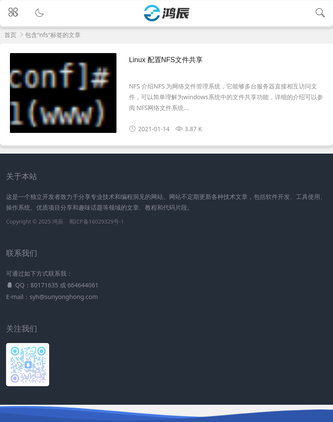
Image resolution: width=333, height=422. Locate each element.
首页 (10, 35)
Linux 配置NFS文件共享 (166, 59)
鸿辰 (57, 221)
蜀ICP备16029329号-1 (96, 221)
